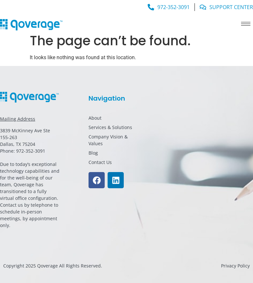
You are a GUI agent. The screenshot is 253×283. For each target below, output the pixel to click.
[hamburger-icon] (245, 23)
